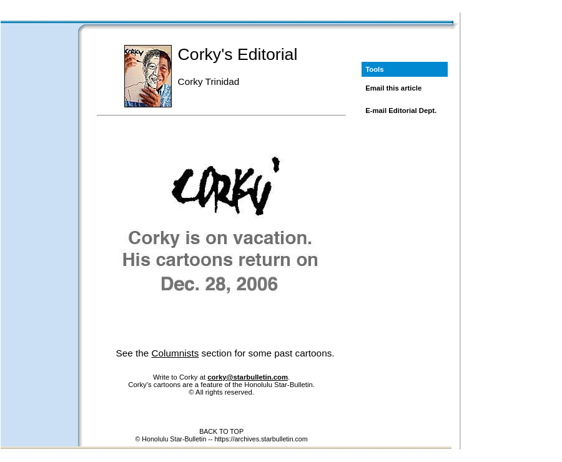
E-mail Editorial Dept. (400, 110)
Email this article (393, 88)
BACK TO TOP (221, 431)
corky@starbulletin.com (247, 377)
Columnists (175, 353)
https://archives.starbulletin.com (260, 439)
